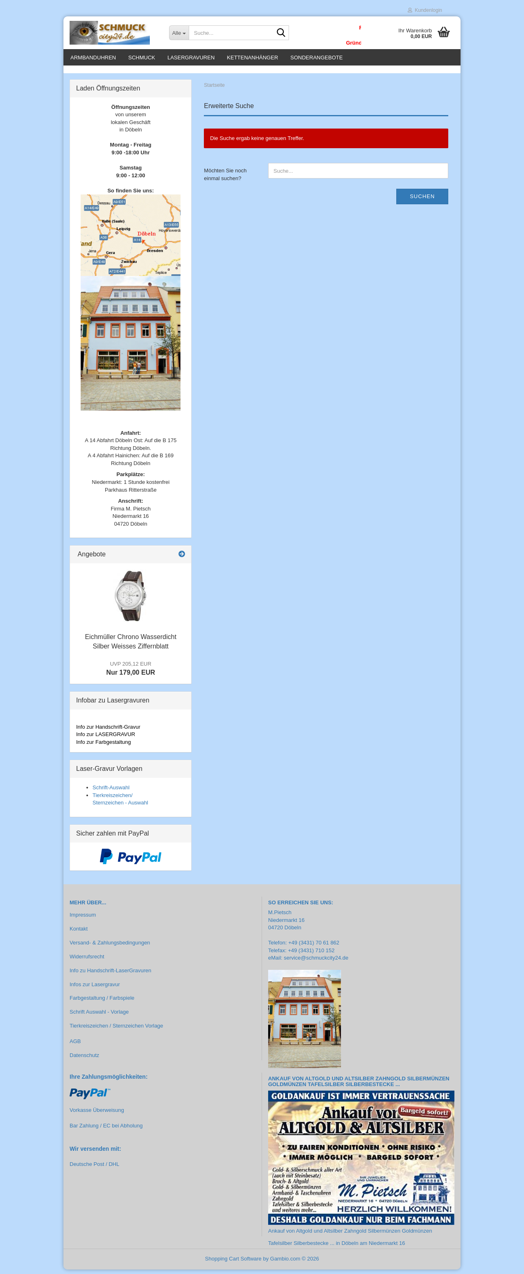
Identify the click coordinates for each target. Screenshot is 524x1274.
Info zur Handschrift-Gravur (108, 731)
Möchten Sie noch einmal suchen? (225, 179)
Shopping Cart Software (233, 1263)
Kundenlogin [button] (425, 10)
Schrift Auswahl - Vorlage (99, 1017)
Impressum (83, 919)
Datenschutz (84, 1060)
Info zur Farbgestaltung (103, 746)
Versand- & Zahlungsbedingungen (110, 947)
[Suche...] (179, 32)
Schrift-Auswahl (111, 792)
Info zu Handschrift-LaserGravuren (110, 975)
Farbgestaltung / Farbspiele (102, 1003)
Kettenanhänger (252, 57)
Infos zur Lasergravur (95, 989)
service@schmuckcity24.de (316, 963)
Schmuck (141, 57)
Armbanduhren (93, 57)
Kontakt (79, 933)
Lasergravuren (191, 57)
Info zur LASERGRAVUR (105, 739)
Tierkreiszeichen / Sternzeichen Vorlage (116, 1030)
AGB (75, 1046)
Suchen (422, 201)
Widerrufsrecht (87, 961)
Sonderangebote (316, 57)
